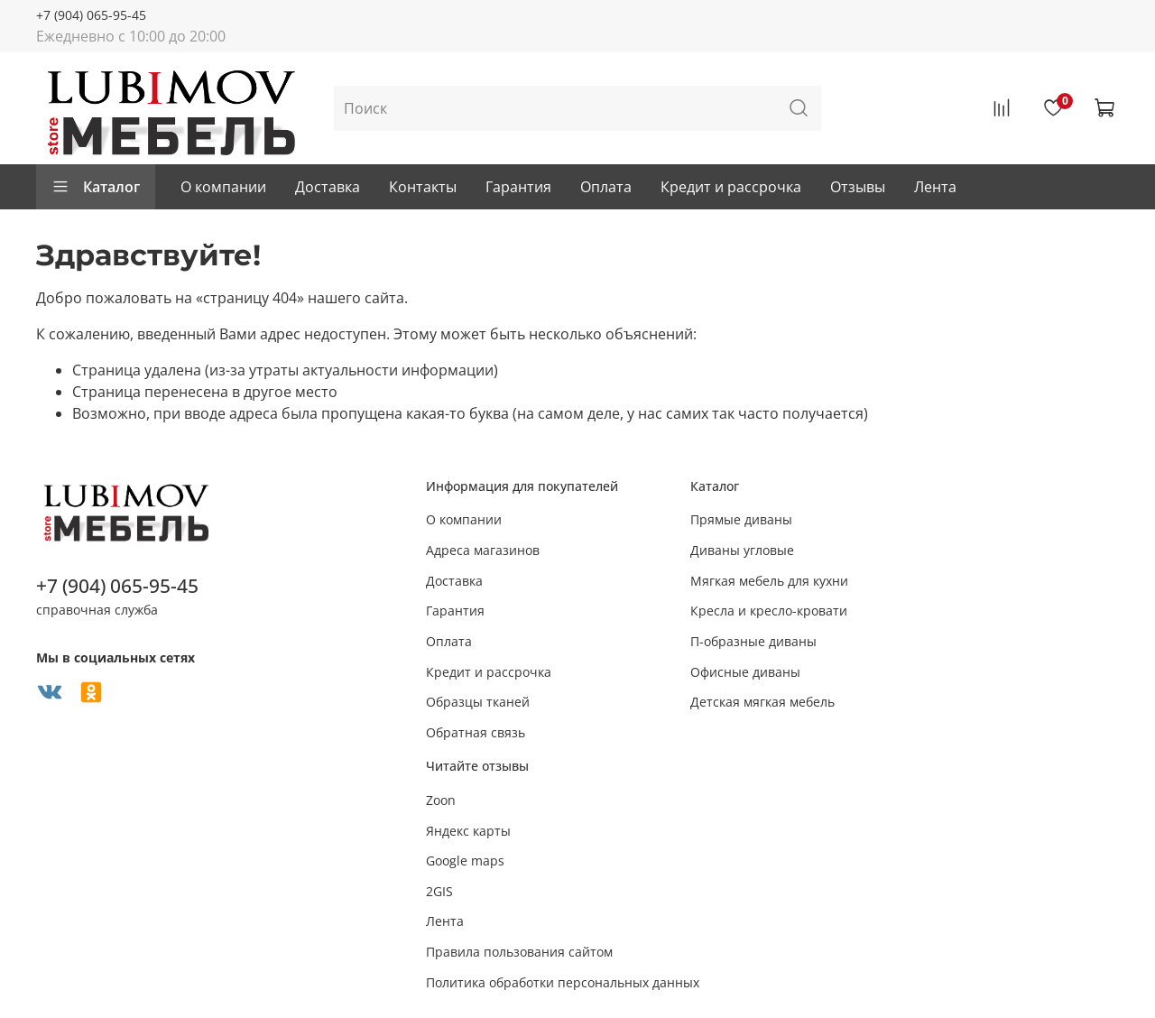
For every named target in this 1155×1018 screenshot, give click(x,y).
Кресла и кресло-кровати (768, 610)
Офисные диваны (745, 671)
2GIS (439, 891)
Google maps (465, 860)
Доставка (327, 187)
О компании (223, 187)
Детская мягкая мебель (762, 701)
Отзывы (857, 187)
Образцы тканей (478, 701)
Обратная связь (475, 732)
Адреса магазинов (483, 550)
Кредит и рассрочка (731, 187)
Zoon (441, 800)
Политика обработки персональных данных (562, 982)
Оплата (606, 187)
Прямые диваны (741, 519)
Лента (935, 187)
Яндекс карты (468, 830)
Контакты (423, 187)
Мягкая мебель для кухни (769, 580)
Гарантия (518, 187)
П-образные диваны (753, 641)
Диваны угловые (742, 550)
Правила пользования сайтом (519, 951)
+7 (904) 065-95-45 (91, 14)
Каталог (95, 187)
